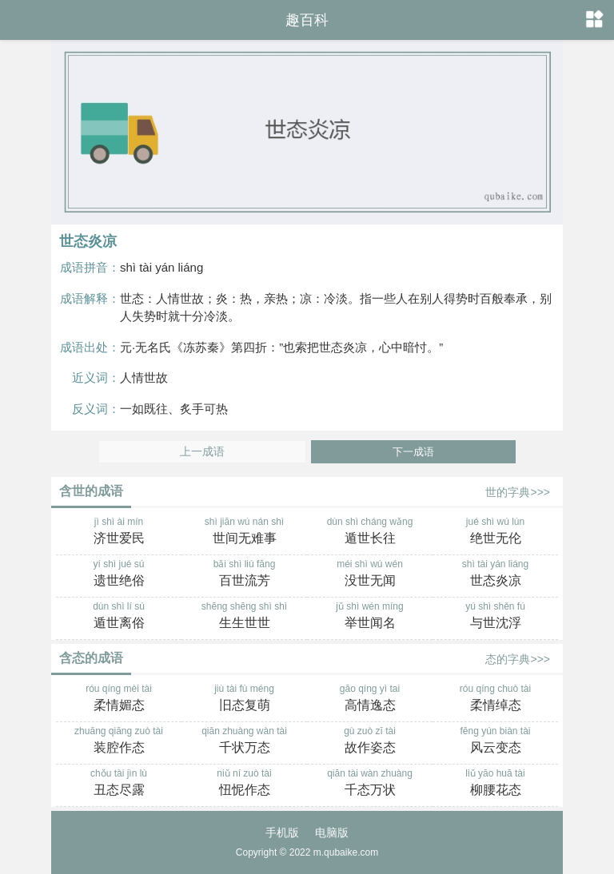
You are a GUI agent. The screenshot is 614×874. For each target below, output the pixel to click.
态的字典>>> (517, 659)
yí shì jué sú (118, 574)
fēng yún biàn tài (495, 741)
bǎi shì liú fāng (244, 574)
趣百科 (307, 20)
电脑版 (332, 832)
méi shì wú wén (370, 574)
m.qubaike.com (345, 852)
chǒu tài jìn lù (118, 784)
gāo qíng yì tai (370, 699)
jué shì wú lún (495, 532)
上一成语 (202, 452)
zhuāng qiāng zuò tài (118, 741)
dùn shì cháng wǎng (370, 532)
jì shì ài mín (118, 532)
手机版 (282, 832)
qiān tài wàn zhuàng (370, 784)
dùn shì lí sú (118, 617)
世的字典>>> (517, 492)
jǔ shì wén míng (370, 617)
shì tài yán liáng (495, 574)
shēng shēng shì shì (244, 617)
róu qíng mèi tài (118, 699)
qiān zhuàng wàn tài (244, 741)
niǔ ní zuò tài (244, 784)
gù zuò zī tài (370, 741)
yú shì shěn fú (495, 617)
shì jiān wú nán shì (244, 532)
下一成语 (413, 452)
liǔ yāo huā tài (495, 784)
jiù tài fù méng (244, 699)
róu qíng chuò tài (495, 699)
